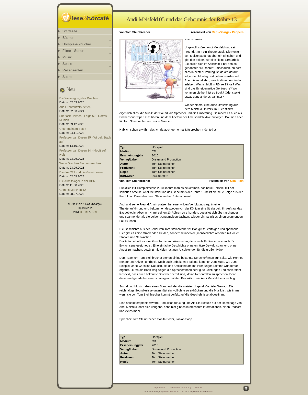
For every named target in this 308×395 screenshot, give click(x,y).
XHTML (83, 212)
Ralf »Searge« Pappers (228, 32)
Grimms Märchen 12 (72, 189)
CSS (94, 212)
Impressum (160, 387)
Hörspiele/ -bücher (76, 44)
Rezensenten (72, 70)
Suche (67, 77)
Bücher (68, 38)
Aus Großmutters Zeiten (75, 107)
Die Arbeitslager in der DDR (77, 181)
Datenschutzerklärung (180, 387)
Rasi (210, 391)
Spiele (67, 64)
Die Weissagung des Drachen (78, 98)
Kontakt (199, 387)
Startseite (69, 31)
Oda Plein (236, 180)
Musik (67, 57)
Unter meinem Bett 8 (72, 128)
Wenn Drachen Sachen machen (80, 163)
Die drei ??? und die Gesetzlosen (81, 172)
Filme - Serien (73, 51)
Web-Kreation (171, 391)
